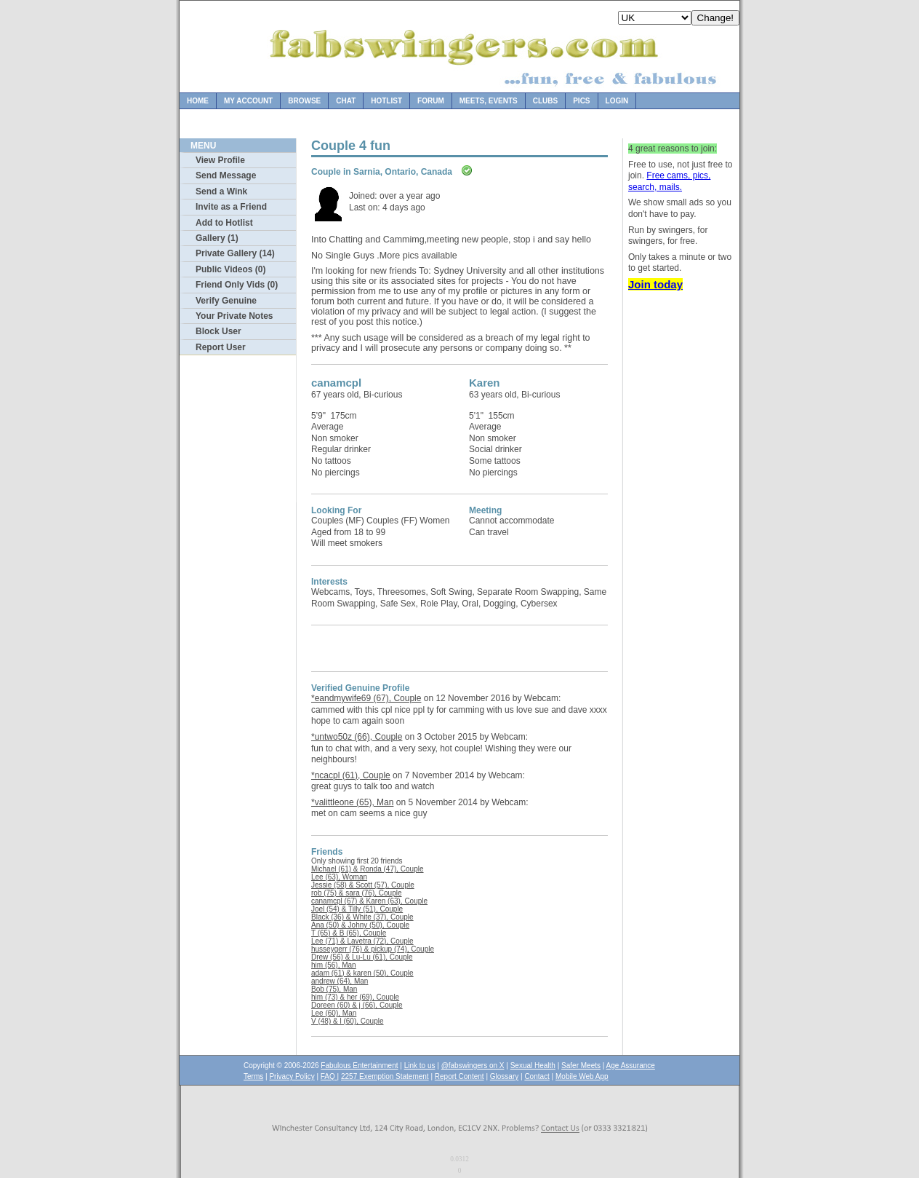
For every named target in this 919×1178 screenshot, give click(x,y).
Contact (536, 1076)
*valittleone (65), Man (352, 802)
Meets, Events (489, 101)
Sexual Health (532, 1066)
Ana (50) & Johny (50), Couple (360, 925)
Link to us (420, 1066)
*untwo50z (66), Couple (356, 737)
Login (617, 101)
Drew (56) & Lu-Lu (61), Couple (362, 957)
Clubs (545, 101)
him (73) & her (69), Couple (355, 997)
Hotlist (386, 101)
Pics (581, 101)
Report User (221, 347)
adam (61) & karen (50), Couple (362, 973)
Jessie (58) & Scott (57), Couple (362, 885)
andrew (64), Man (339, 981)
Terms (253, 1076)
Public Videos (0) (230, 269)
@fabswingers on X (473, 1066)
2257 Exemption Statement (385, 1076)
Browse (304, 101)
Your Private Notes (234, 316)
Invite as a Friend (231, 207)
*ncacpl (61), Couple (350, 775)
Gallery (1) (217, 238)
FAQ (329, 1076)
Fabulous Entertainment (359, 1066)
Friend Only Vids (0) (237, 285)
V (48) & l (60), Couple (347, 1021)
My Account (248, 101)
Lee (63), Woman (339, 877)
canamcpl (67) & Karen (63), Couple (369, 901)
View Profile (220, 160)
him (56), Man (333, 965)
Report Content (459, 1076)
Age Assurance (630, 1066)
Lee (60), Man (333, 1013)
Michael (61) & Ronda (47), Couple (367, 869)
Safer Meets (581, 1066)
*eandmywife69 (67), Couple (366, 698)
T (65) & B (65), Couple (348, 933)
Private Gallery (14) (235, 253)
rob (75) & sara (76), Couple (356, 893)
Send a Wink (221, 191)
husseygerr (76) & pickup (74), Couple (372, 949)
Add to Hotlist (224, 223)
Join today (655, 284)
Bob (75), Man (334, 989)
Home (198, 101)
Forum (430, 101)
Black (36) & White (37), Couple (362, 917)
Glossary (504, 1076)
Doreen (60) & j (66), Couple (357, 1005)
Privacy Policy (291, 1076)
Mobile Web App (582, 1076)
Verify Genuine (226, 301)
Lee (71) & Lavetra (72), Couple (362, 941)
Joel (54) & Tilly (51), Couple (357, 909)
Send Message (226, 175)
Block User (218, 331)
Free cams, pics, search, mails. (669, 181)
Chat (346, 101)
